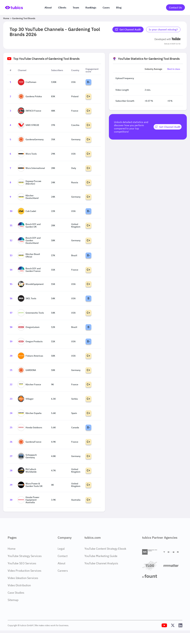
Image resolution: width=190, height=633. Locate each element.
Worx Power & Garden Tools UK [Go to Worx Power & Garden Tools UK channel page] (30, 485)
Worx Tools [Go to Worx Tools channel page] (27, 154)
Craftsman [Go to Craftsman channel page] (27, 82)
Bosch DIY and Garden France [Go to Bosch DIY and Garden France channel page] (29, 270)
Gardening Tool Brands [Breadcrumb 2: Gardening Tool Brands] (23, 18)
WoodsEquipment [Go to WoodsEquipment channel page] (31, 284)
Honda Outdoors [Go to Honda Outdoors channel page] (30, 427)
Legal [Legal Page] (61, 548)
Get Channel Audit (128, 29)
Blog (119, 7)
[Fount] (151, 576)
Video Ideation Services (23, 578)
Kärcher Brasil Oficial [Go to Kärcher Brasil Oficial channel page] (29, 255)
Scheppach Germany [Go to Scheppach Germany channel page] (27, 456)
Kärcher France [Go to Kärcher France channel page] (29, 384)
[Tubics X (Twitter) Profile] (173, 625)
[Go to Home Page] (14, 7)
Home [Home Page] (11, 548)
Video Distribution (19, 585)
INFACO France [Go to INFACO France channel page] (29, 111)
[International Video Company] (151, 552)
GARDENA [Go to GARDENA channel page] (27, 370)
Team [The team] (76, 7)
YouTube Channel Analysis (101, 563)
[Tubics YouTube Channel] (164, 625)
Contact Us (175, 7)
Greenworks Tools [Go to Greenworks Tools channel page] (31, 313)
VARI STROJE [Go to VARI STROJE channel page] (28, 125)
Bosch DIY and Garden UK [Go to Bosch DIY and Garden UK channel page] (29, 225)
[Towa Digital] (172, 552)
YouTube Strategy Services (25, 556)
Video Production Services (24, 570)
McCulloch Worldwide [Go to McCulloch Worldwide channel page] (27, 470)
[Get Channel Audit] (167, 127)
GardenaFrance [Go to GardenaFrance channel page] (29, 442)
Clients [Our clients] (62, 7)
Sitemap (13, 600)
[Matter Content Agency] (172, 565)
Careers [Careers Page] (63, 570)
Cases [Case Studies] (106, 7)
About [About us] (48, 7)
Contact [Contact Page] (63, 556)
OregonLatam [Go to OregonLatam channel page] (28, 327)
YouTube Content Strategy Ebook (105, 548)
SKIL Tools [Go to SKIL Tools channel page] (27, 298)
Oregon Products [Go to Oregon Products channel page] (30, 341)
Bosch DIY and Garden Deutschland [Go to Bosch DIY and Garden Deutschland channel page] (29, 240)
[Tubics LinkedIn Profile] (180, 625)
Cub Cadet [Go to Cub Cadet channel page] (27, 211)
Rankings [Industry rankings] (90, 7)
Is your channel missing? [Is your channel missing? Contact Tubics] (163, 29)
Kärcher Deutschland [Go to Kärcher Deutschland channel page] (28, 197)
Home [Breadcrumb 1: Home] (6, 18)
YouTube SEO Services (22, 563)
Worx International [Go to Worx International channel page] (31, 168)
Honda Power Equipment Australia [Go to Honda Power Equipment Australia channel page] (28, 500)
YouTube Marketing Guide (100, 556)
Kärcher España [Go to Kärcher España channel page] (30, 413)
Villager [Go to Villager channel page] (26, 399)
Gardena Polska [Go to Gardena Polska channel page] (30, 96)
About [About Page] (61, 563)
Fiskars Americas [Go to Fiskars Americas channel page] (30, 356)
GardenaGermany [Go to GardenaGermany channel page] (31, 139)
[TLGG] (151, 565)
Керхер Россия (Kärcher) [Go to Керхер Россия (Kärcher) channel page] (29, 182)
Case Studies (16, 592)
